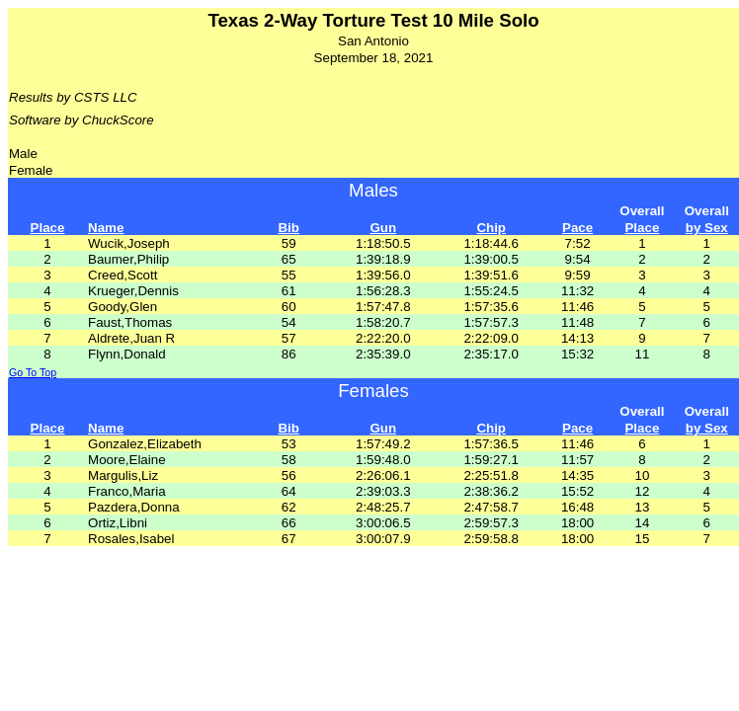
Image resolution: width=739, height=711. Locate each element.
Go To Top (32, 372)
